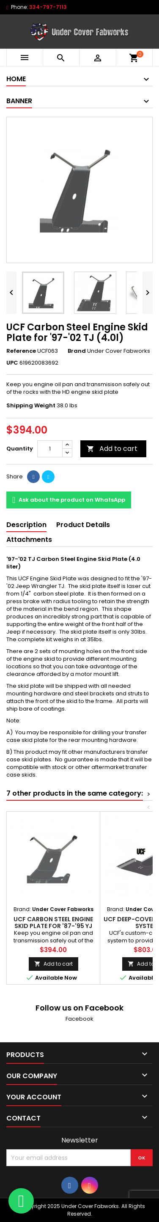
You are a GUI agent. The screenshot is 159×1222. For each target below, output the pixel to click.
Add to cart (112, 448)
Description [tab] (26, 525)
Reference (21, 351)
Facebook (79, 1019)
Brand (77, 351)
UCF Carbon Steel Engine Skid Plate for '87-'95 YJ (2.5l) (53, 926)
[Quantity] (50, 448)
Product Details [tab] (83, 525)
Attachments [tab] (29, 539)
